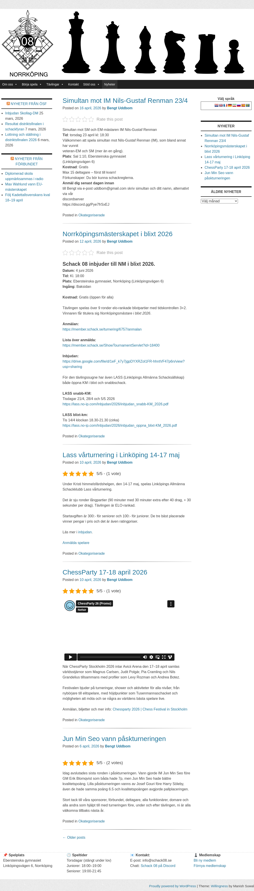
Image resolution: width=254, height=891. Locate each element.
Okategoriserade (91, 215)
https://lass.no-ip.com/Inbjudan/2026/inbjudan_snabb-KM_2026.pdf (115, 404)
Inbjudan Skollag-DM (21, 113)
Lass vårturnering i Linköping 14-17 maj (121, 455)
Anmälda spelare (76, 543)
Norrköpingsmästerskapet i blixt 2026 (118, 233)
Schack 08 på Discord (158, 866)
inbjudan (85, 532)
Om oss (9, 84)
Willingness (219, 886)
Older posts (74, 837)
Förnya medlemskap (210, 866)
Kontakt (73, 84)
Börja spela (32, 84)
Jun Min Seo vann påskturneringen (114, 738)
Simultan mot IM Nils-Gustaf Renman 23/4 (125, 100)
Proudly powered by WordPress (172, 886)
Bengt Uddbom (120, 108)
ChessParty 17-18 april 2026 (105, 572)
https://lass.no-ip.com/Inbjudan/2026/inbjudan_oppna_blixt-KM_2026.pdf (120, 425)
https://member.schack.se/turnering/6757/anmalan (102, 329)
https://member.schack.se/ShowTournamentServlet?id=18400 (111, 345)
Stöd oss (91, 84)
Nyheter (109, 84)
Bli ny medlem (205, 860)
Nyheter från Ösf (29, 104)
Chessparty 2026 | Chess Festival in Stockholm (150, 709)
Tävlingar (55, 84)
